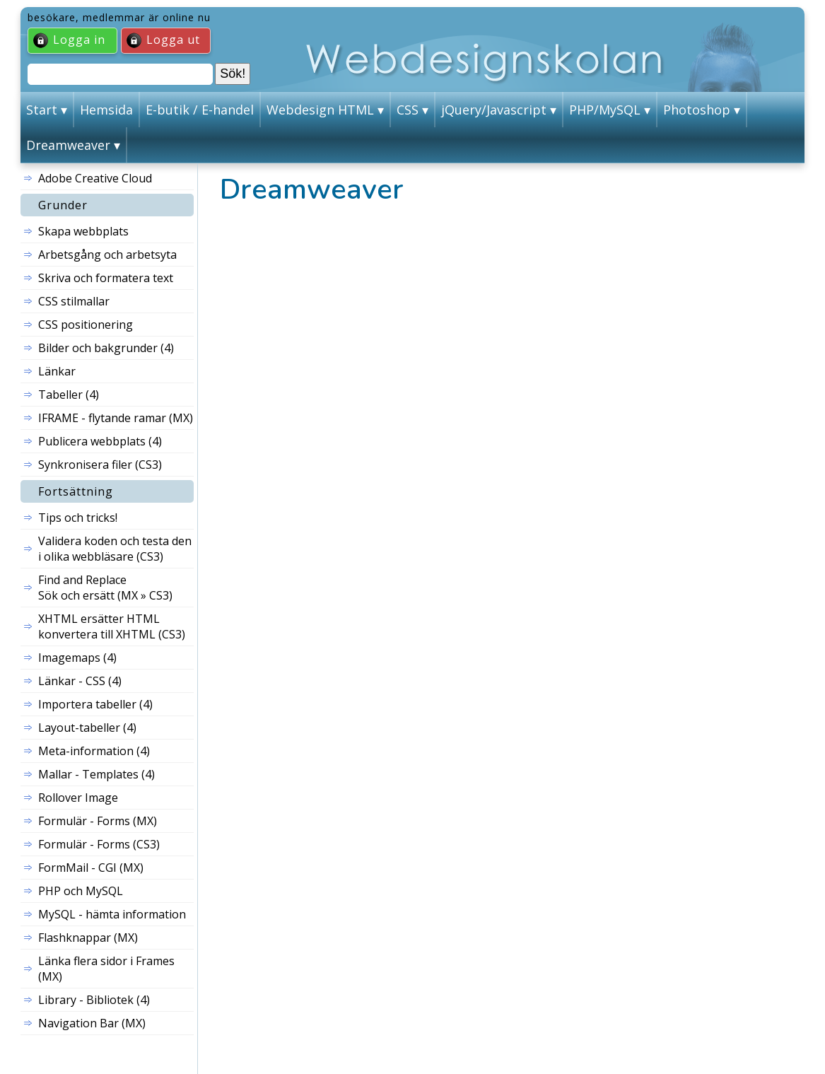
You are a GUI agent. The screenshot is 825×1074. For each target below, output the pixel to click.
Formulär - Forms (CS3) (99, 844)
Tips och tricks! (77, 517)
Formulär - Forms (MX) (97, 821)
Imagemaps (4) (77, 657)
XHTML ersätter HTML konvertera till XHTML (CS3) (111, 626)
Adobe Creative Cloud (95, 178)
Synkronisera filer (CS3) (100, 464)
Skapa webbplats (83, 231)
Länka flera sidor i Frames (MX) (106, 968)
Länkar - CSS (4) (80, 681)
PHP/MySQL (604, 109)
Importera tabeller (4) (95, 704)
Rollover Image (78, 797)
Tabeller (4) (68, 394)
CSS (408, 109)
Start (41, 109)
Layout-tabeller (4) (87, 727)
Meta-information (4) (94, 751)
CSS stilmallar (74, 301)
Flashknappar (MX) (88, 937)
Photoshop (696, 109)
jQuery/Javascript (493, 109)
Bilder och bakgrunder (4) (106, 348)
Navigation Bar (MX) (92, 1023)
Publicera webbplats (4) (100, 441)
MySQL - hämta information (112, 914)
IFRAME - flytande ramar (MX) (115, 418)
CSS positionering (85, 324)
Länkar (57, 371)
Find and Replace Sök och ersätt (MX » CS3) (105, 587)
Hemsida (106, 109)
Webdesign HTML (320, 109)
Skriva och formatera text (105, 278)
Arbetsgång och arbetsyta (107, 254)
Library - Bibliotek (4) (94, 1000)
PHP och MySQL (80, 891)
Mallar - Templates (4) (96, 774)
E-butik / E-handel (200, 109)
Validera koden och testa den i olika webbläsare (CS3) (115, 548)
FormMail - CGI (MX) (91, 867)
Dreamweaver (68, 144)
